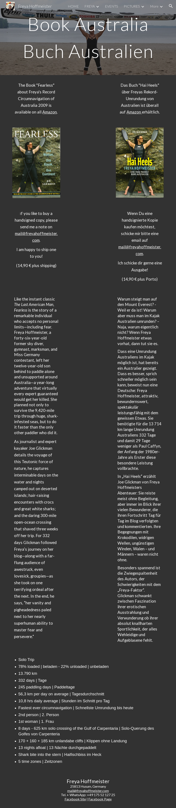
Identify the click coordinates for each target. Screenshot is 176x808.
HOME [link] (73, 6)
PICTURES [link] (132, 6)
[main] (88, 37)
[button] (171, 6)
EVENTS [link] (111, 6)
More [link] (154, 6)
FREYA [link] (89, 6)
